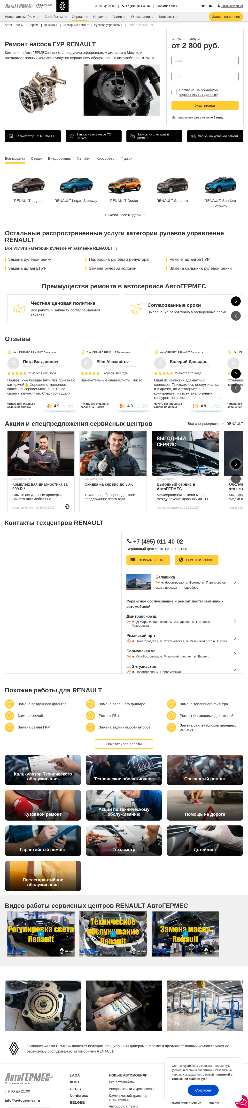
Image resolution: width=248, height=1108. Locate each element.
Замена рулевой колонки (112, 268)
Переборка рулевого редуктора (119, 259)
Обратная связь (167, 6)
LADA (75, 1075)
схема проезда (166, 587)
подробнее (190, 587)
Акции (117, 17)
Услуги (98, 17)
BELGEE (77, 1102)
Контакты (167, 17)
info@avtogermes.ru (22, 1100)
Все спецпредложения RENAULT (215, 423)
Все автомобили (122, 1082)
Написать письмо (150, 560)
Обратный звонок (199, 560)
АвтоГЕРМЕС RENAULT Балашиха (34, 352)
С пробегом (54, 17)
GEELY (76, 1089)
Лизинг (214, 1102)
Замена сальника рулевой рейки (201, 268)
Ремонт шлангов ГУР (190, 259)
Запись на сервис (226, 17)
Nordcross (79, 1095)
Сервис (78, 17)
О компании (141, 17)
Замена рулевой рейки (30, 259)
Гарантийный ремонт (186, 1102)
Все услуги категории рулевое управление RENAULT (59, 248)
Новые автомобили (20, 17)
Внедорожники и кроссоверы (131, 1089)
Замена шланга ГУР (27, 268)
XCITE (75, 1082)
